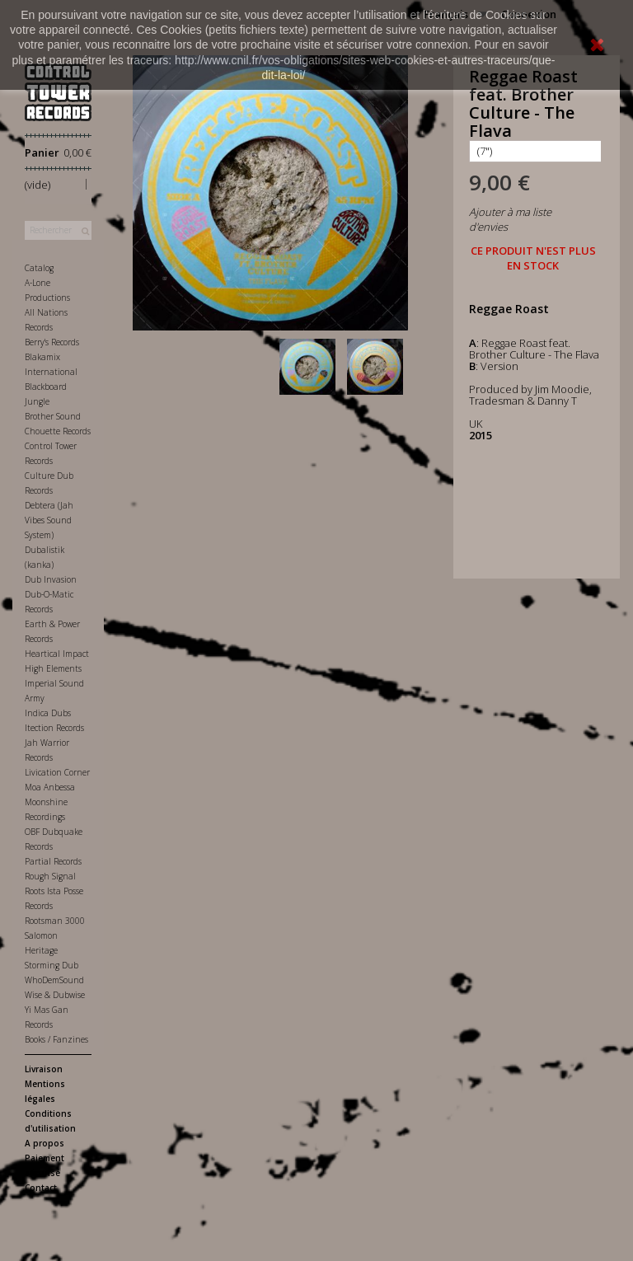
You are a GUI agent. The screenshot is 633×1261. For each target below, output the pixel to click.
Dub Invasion (51, 579)
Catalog (39, 268)
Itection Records (54, 728)
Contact (41, 1187)
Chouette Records (58, 431)
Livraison (44, 1069)
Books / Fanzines (56, 1039)
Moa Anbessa (50, 787)
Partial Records (53, 861)
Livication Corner (57, 772)
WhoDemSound (54, 980)
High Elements (53, 668)
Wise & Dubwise (55, 995)
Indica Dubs (48, 713)
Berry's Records (52, 342)
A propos (44, 1143)
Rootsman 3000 (55, 920)
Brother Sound (53, 416)
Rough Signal (50, 876)
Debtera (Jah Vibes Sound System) (49, 520)
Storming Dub (51, 965)
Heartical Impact (57, 653)
